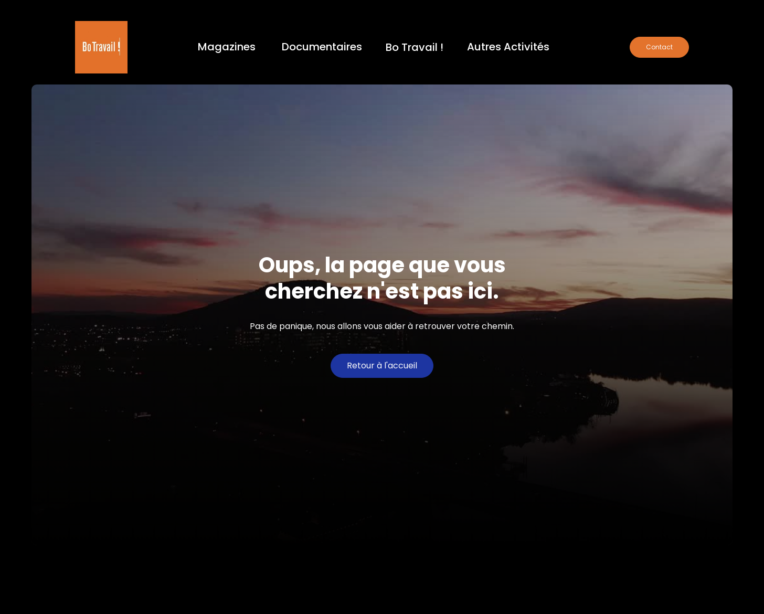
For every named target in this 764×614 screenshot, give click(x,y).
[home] (101, 47)
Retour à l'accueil (382, 365)
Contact (659, 47)
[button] (227, 47)
